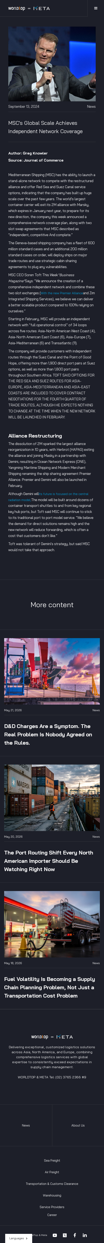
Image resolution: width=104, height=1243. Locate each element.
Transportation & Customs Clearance (52, 1184)
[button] (18, 1238)
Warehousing (52, 1195)
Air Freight (52, 1172)
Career (52, 1215)
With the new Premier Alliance (62, 293)
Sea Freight (52, 1160)
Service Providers (52, 1207)
